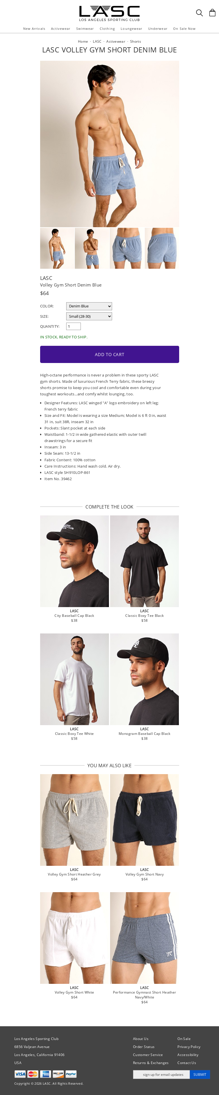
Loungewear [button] (131, 28)
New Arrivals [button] (34, 28)
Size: (44, 316)
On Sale (184, 1038)
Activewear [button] (60, 28)
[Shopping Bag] (212, 12)
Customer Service (148, 1054)
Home (83, 41)
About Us (140, 1038)
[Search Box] (199, 12)
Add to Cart (109, 354)
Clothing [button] (107, 28)
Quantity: (50, 326)
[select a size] (89, 316)
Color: (47, 306)
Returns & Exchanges (151, 1062)
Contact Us (186, 1062)
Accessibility (187, 1054)
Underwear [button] (157, 28)
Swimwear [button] (85, 28)
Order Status (144, 1046)
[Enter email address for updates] (161, 1074)
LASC (46, 277)
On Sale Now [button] (184, 28)
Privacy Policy (188, 1046)
